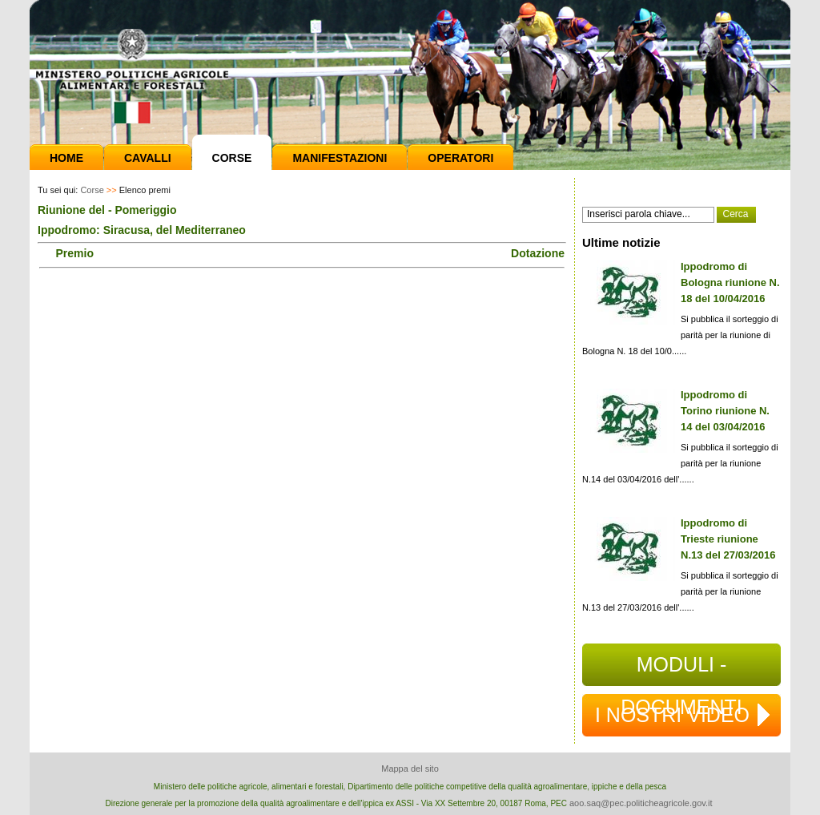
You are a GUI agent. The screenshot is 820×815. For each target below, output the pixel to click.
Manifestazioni (339, 157)
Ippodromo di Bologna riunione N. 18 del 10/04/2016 (730, 282)
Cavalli (147, 157)
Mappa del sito (410, 768)
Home (66, 157)
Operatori (460, 157)
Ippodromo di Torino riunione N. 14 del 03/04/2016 (725, 411)
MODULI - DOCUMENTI (681, 669)
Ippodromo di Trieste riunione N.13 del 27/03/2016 (728, 539)
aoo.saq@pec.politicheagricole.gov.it (641, 803)
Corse (232, 157)
